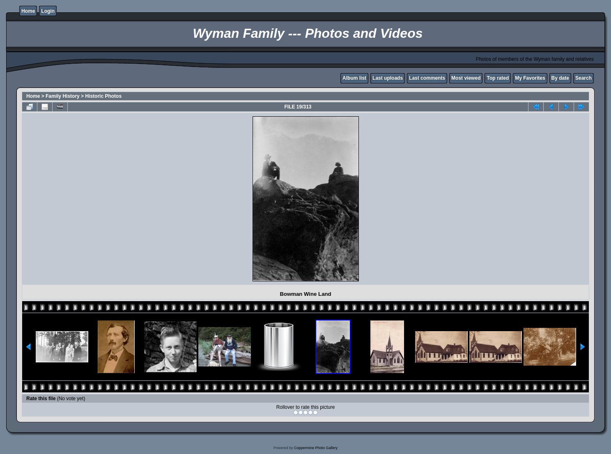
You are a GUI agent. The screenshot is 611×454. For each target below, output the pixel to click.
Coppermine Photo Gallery (316, 448)
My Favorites (530, 78)
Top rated (498, 78)
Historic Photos (103, 96)
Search (583, 78)
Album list (354, 78)
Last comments (427, 78)
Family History (63, 96)
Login (48, 11)
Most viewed (465, 78)
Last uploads (387, 78)
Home (28, 11)
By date (560, 78)
